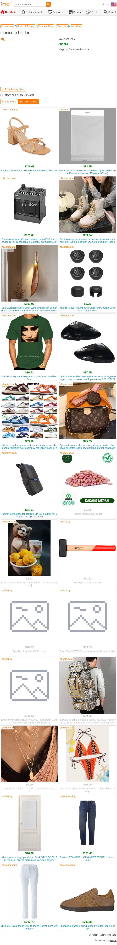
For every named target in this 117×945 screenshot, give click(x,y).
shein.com (7, 727)
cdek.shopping (9, 109)
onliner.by (65, 521)
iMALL (113, 940)
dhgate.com (8, 384)
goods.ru (64, 109)
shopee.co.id (67, 452)
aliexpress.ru (9, 178)
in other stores (28, 101)
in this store (9, 101)
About (93, 935)
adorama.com (9, 452)
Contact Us (108, 935)
